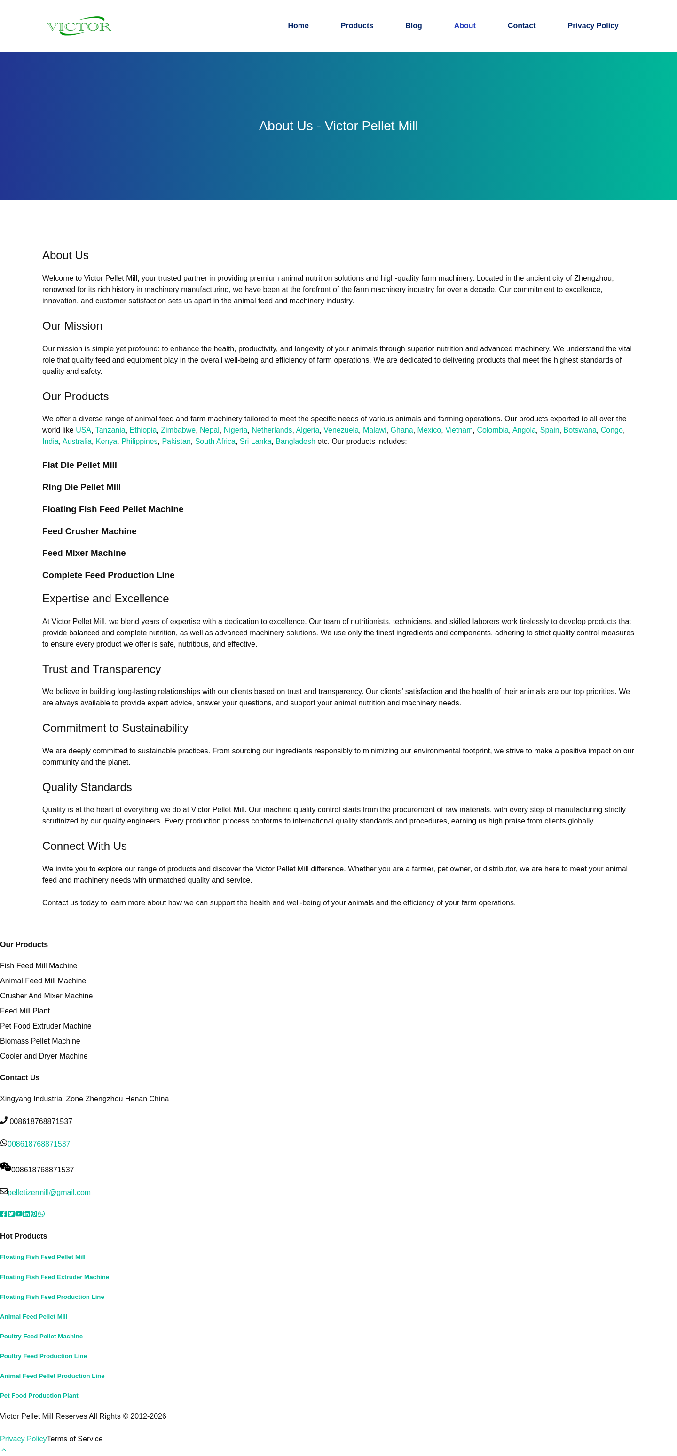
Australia (77, 441)
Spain (549, 430)
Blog (413, 26)
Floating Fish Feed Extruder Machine (54, 1277)
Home (298, 26)
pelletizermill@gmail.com (49, 1192)
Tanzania (110, 430)
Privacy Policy (593, 26)
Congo (612, 430)
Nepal (210, 430)
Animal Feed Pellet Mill (34, 1316)
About (465, 26)
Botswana (580, 430)
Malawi (374, 430)
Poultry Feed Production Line (43, 1356)
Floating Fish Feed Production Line (52, 1296)
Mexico (429, 430)
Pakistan (176, 441)
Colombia (493, 430)
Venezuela (341, 430)
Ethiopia (143, 430)
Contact (522, 26)
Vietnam (458, 430)
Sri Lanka (256, 441)
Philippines (139, 441)
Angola (524, 430)
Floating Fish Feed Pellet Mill (43, 1256)
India (50, 441)
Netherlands (272, 430)
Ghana (402, 430)
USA (83, 430)
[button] (4, 1450)
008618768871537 (39, 1144)
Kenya (106, 441)
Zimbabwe (178, 430)
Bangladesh (295, 441)
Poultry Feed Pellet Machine (41, 1336)
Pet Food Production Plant (39, 1395)
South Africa (215, 441)
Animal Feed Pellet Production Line (52, 1375)
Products (357, 26)
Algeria (308, 430)
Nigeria (236, 430)
